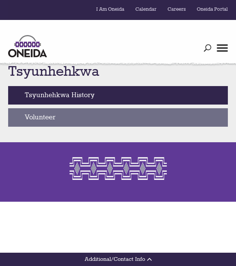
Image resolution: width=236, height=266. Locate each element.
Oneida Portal (212, 9)
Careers (177, 9)
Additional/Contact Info (118, 259)
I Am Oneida (110, 9)
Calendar (145, 9)
